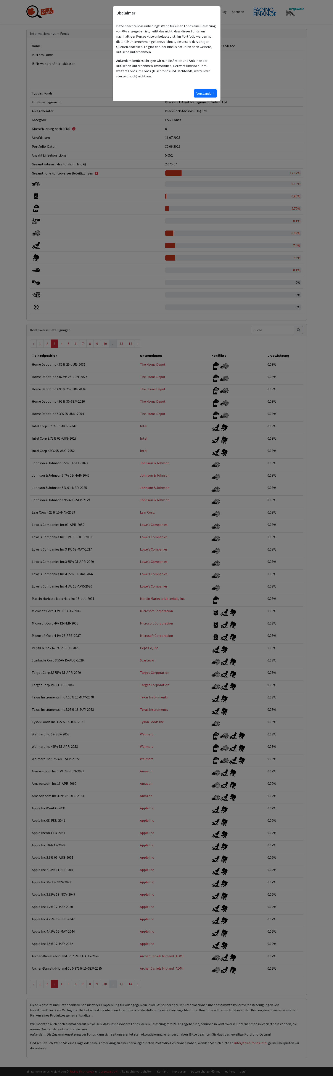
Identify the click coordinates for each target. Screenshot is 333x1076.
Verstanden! (205, 93)
